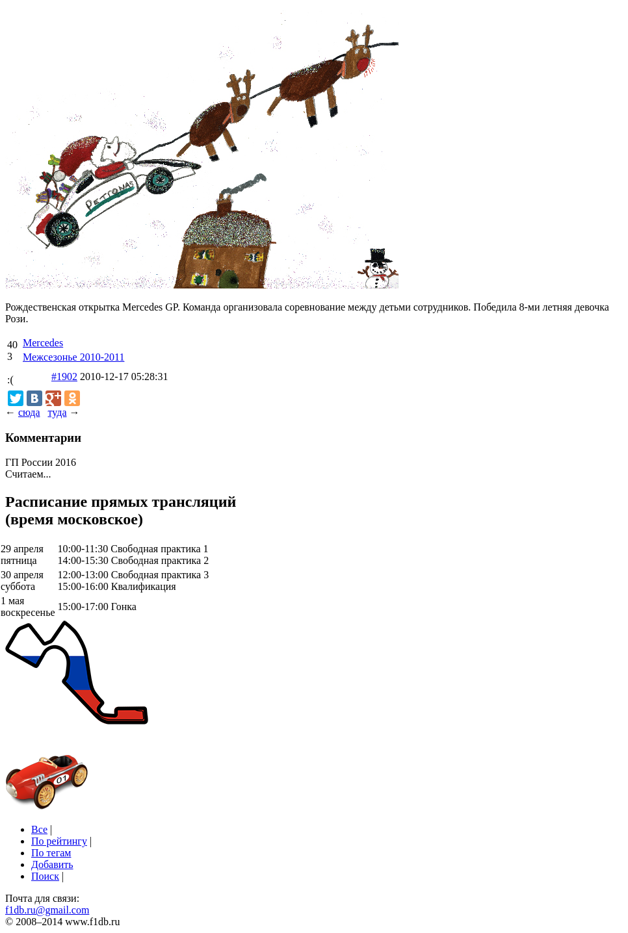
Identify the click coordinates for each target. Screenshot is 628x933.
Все (39, 829)
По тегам (51, 852)
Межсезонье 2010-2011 (73, 357)
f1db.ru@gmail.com (47, 909)
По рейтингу (59, 841)
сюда (29, 412)
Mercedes (43, 342)
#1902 (64, 376)
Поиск (45, 876)
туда (56, 412)
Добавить (52, 864)
